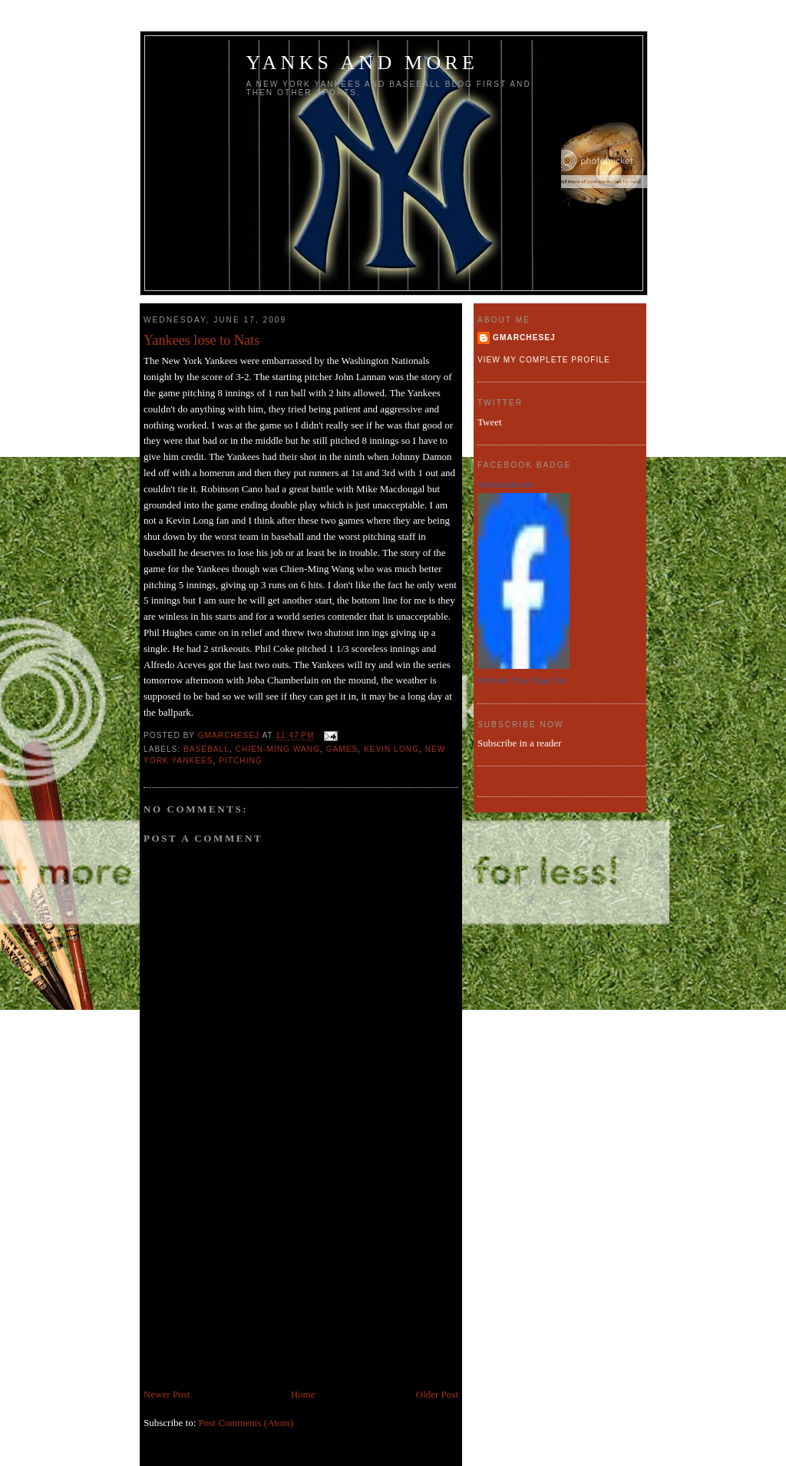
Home (303, 1394)
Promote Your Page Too (521, 680)
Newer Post (167, 1394)
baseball (206, 749)
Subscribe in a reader (519, 743)
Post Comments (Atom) (246, 1422)
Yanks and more (362, 62)
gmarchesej (524, 337)
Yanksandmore (505, 484)
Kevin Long (391, 749)
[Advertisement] (259, 1279)
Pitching (241, 760)
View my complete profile (543, 360)
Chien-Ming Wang (278, 749)
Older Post (437, 1394)
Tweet (489, 422)
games (342, 749)
